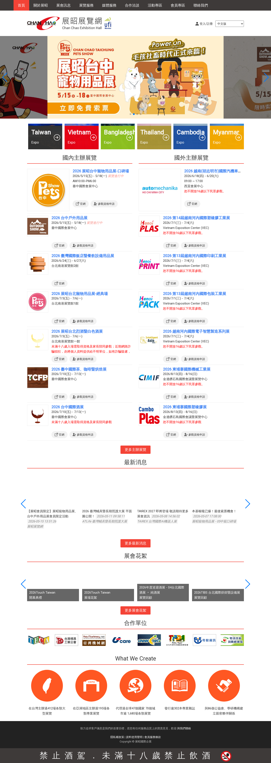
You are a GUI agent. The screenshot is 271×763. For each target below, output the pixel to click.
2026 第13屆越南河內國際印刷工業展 (194, 255)
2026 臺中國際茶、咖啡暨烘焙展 (78, 369)
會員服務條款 (152, 737)
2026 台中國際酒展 (67, 407)
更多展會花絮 (135, 610)
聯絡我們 (201, 5)
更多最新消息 (135, 543)
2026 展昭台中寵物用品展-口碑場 (101, 171)
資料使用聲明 (134, 737)
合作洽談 (132, 5)
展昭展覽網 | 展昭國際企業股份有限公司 (71, 23)
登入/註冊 (206, 23)
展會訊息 (63, 5)
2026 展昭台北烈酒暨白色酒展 (77, 331)
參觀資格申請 (106, 203)
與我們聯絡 (184, 728)
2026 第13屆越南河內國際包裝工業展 (194, 293)
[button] (130, 114)
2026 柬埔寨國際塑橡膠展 (185, 407)
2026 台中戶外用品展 (69, 218)
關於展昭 (40, 5)
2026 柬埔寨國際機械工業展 (186, 369)
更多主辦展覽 (135, 449)
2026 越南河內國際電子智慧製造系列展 (196, 331)
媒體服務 (109, 5)
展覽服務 (86, 5)
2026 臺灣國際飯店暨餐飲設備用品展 (82, 255)
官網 (83, 203)
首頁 (21, 5)
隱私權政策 (117, 737)
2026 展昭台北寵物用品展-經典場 (79, 293)
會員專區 (178, 5)
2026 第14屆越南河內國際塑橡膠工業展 (196, 218)
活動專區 (155, 5)
